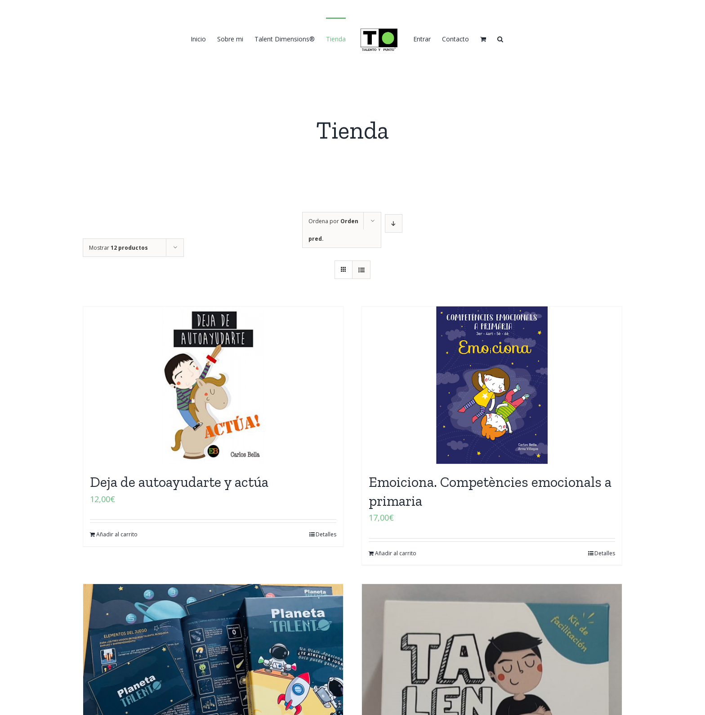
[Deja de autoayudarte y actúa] (213, 385)
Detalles (326, 534)
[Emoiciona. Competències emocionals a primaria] (492, 385)
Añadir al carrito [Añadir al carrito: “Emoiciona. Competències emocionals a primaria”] (395, 553)
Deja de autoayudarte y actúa (179, 481)
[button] (500, 39)
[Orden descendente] (393, 223)
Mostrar (118, 248)
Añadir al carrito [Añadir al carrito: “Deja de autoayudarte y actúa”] (117, 534)
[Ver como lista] (361, 270)
